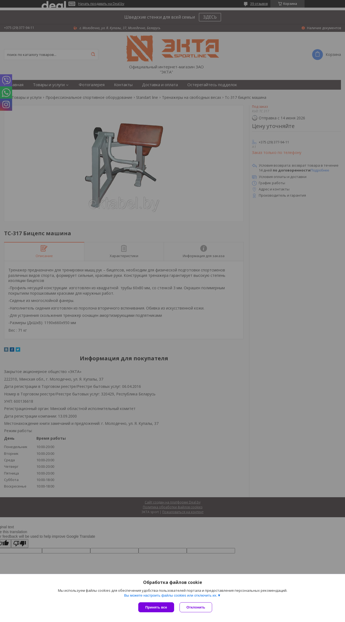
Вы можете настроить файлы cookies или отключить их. (170, 595)
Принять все (156, 607)
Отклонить (196, 607)
